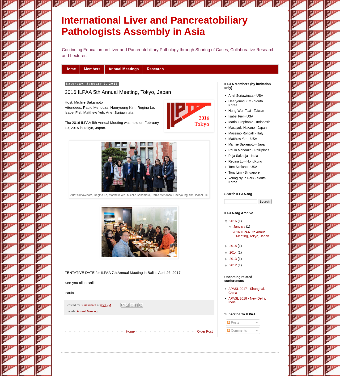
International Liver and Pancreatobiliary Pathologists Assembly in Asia (154, 26)
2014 (234, 252)
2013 (234, 259)
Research (155, 69)
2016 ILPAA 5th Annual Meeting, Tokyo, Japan (251, 234)
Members (92, 69)
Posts (233, 322)
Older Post (205, 331)
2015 (234, 246)
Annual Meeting (87, 311)
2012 (234, 265)
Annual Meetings (124, 69)
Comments (237, 330)
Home (70, 69)
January (239, 226)
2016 (234, 221)
